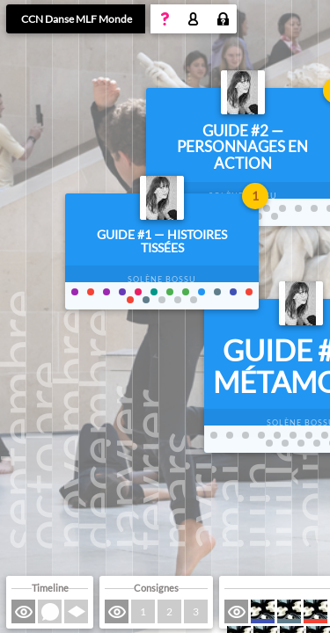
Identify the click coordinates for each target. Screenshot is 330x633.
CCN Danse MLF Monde (76, 18)
